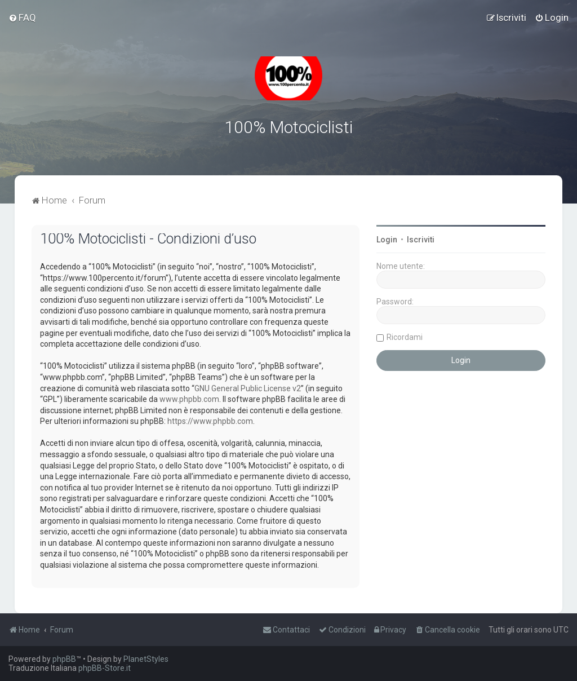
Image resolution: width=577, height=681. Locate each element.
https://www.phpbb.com (210, 421)
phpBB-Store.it (104, 668)
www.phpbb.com (189, 399)
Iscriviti (420, 239)
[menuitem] (22, 17)
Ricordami (405, 337)
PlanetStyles (145, 659)
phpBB (64, 659)
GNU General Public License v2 (247, 387)
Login (386, 239)
